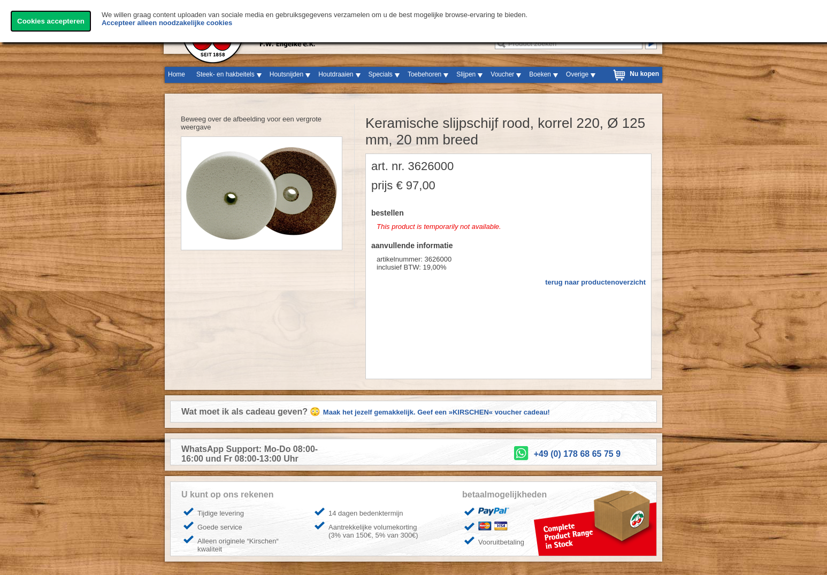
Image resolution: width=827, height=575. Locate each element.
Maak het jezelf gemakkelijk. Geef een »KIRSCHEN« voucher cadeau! (436, 412)
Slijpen (466, 74)
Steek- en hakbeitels (225, 74)
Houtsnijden (286, 74)
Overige (577, 74)
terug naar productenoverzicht (595, 282)
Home (176, 74)
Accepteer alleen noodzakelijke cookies (167, 23)
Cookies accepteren (51, 21)
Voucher (502, 74)
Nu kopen (644, 74)
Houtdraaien (335, 74)
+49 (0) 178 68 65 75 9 (577, 453)
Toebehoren (424, 74)
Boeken (540, 74)
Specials (381, 74)
